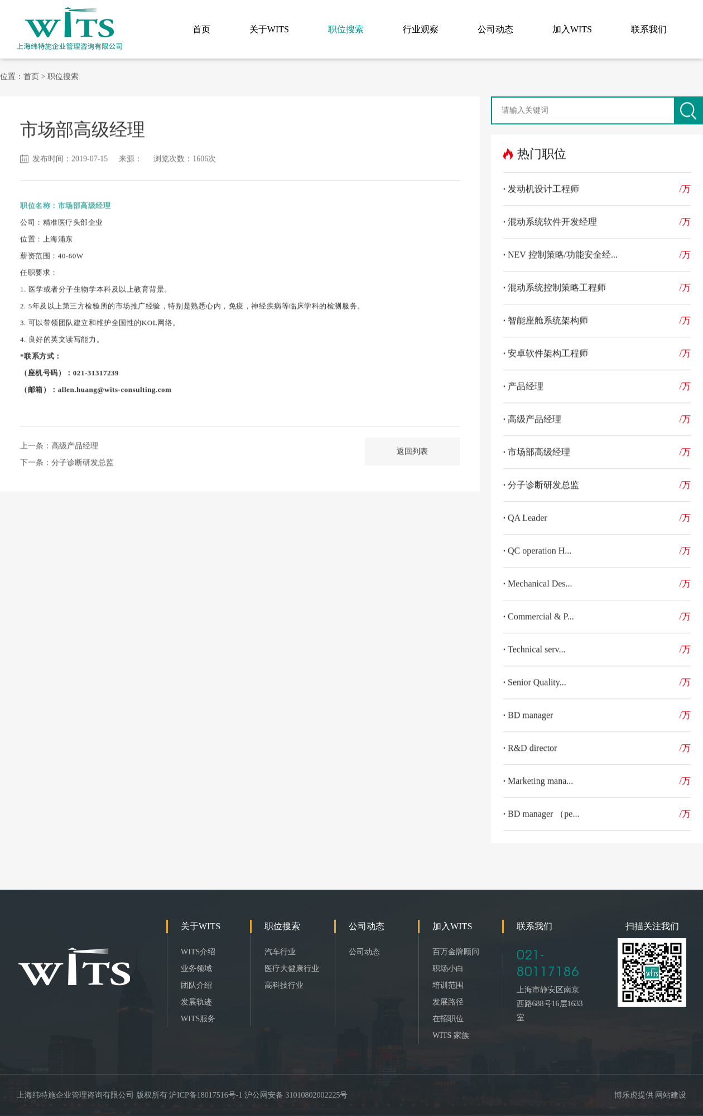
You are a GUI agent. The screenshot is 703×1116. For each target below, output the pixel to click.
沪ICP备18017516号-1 (205, 1095)
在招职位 (448, 1019)
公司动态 (364, 952)
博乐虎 (626, 1095)
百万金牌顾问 (455, 952)
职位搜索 (63, 74)
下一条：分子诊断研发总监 (67, 461)
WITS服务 (198, 1019)
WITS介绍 (198, 952)
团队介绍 (196, 985)
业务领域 (196, 968)
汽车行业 (280, 952)
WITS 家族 (450, 1035)
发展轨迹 (196, 1002)
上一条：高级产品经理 (59, 444)
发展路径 (448, 1002)
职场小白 (448, 968)
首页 (31, 74)
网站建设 (670, 1095)
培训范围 (448, 985)
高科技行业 (284, 985)
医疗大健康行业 (291, 968)
